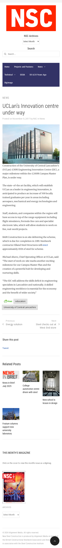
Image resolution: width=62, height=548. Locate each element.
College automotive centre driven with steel (31, 389)
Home (7, 67)
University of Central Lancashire (20, 307)
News (40, 67)
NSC (35, 118)
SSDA (22, 74)
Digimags (8, 82)
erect (45, 245)
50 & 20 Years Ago (38, 74)
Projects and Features (23, 67)
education (20, 301)
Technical (8, 74)
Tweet (5, 348)
